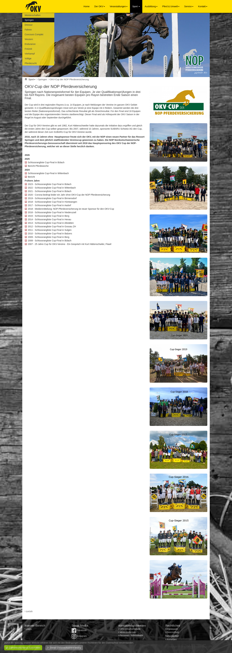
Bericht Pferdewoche (38, 166)
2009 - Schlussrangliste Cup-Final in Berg (48, 237)
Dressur (29, 25)
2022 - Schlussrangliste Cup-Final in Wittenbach (52, 187)
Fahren (28, 29)
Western (29, 39)
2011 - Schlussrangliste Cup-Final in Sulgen (49, 230)
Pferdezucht (31, 63)
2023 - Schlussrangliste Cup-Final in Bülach (49, 184)
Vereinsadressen (128, 632)
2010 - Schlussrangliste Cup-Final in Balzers (50, 233)
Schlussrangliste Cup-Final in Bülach (46, 162)
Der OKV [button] (99, 6)
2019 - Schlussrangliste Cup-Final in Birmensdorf (52, 198)
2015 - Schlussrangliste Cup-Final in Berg (48, 216)
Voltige (28, 58)
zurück (29, 611)
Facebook (79, 630)
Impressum (172, 629)
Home (86, 6)
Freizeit (28, 49)
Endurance (30, 44)
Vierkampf (30, 53)
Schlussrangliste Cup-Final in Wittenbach (48, 173)
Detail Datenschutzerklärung (64, 647)
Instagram (79, 636)
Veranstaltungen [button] (119, 6)
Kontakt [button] (202, 6)
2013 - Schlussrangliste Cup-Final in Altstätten (51, 223)
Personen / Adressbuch (131, 635)
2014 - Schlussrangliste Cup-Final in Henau (49, 219)
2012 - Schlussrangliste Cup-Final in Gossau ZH (52, 226)
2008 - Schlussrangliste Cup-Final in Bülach (49, 240)
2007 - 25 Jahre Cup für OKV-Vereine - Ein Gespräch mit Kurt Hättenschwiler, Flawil (69, 244)
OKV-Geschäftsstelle (130, 629)
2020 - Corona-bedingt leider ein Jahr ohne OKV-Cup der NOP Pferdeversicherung (69, 194)
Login (29, 629)
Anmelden (172, 639)
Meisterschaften (33, 15)
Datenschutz (173, 632)
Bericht (31, 177)
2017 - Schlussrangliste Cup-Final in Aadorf (49, 205)
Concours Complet (34, 34)
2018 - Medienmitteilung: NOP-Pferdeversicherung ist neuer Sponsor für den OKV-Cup (71, 209)
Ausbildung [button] (151, 6)
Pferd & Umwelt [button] (170, 6)
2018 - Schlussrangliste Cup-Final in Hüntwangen (52, 202)
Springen (29, 20)
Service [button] (188, 6)
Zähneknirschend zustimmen (23, 647)
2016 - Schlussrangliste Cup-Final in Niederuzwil (52, 212)
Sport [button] (136, 6)
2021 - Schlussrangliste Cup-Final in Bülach (49, 191)
